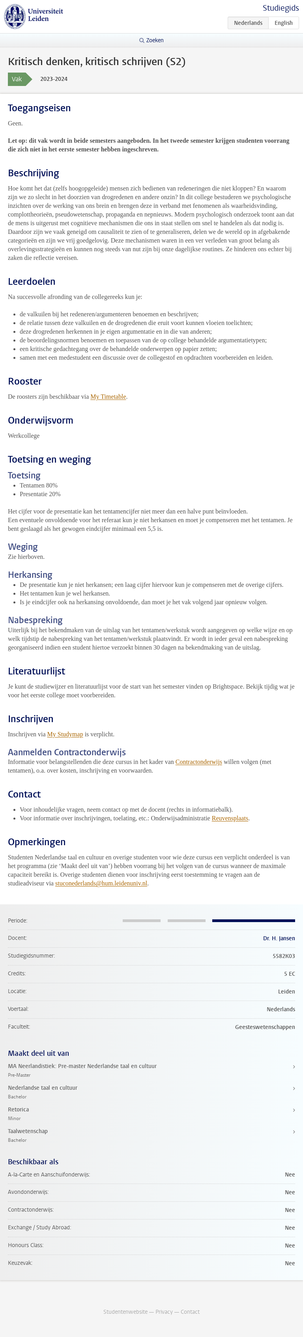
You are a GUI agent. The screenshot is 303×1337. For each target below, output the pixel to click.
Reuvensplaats (230, 818)
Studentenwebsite (125, 1312)
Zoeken (155, 40)
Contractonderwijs (199, 761)
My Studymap (65, 734)
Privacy (164, 1312)
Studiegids (281, 8)
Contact (190, 1312)
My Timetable (108, 396)
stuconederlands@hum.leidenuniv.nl (101, 883)
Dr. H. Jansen (279, 938)
